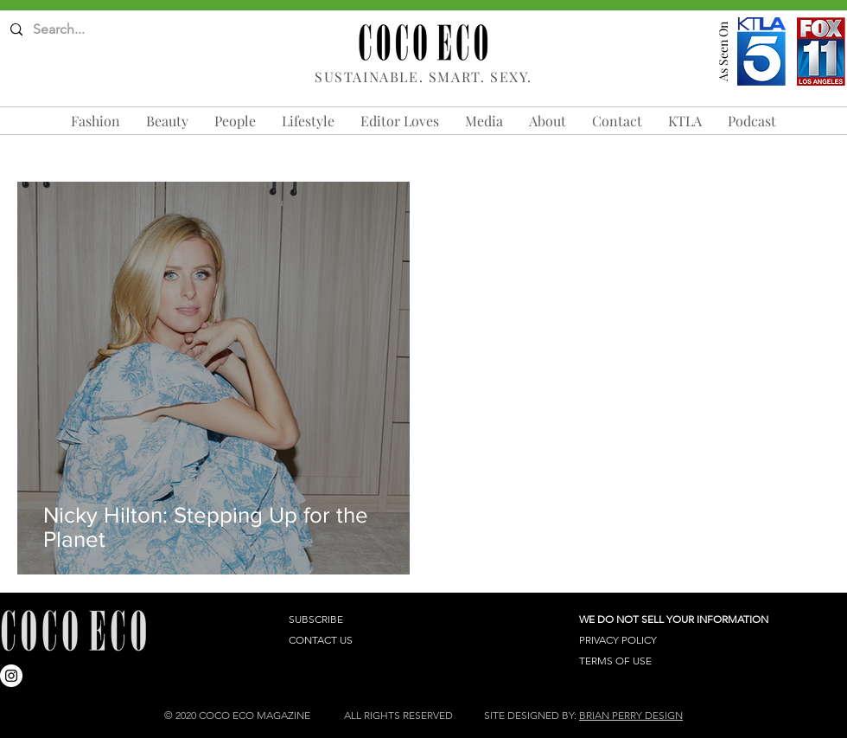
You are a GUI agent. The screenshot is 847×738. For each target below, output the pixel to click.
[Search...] (78, 30)
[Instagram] (11, 675)
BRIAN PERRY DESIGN (631, 715)
